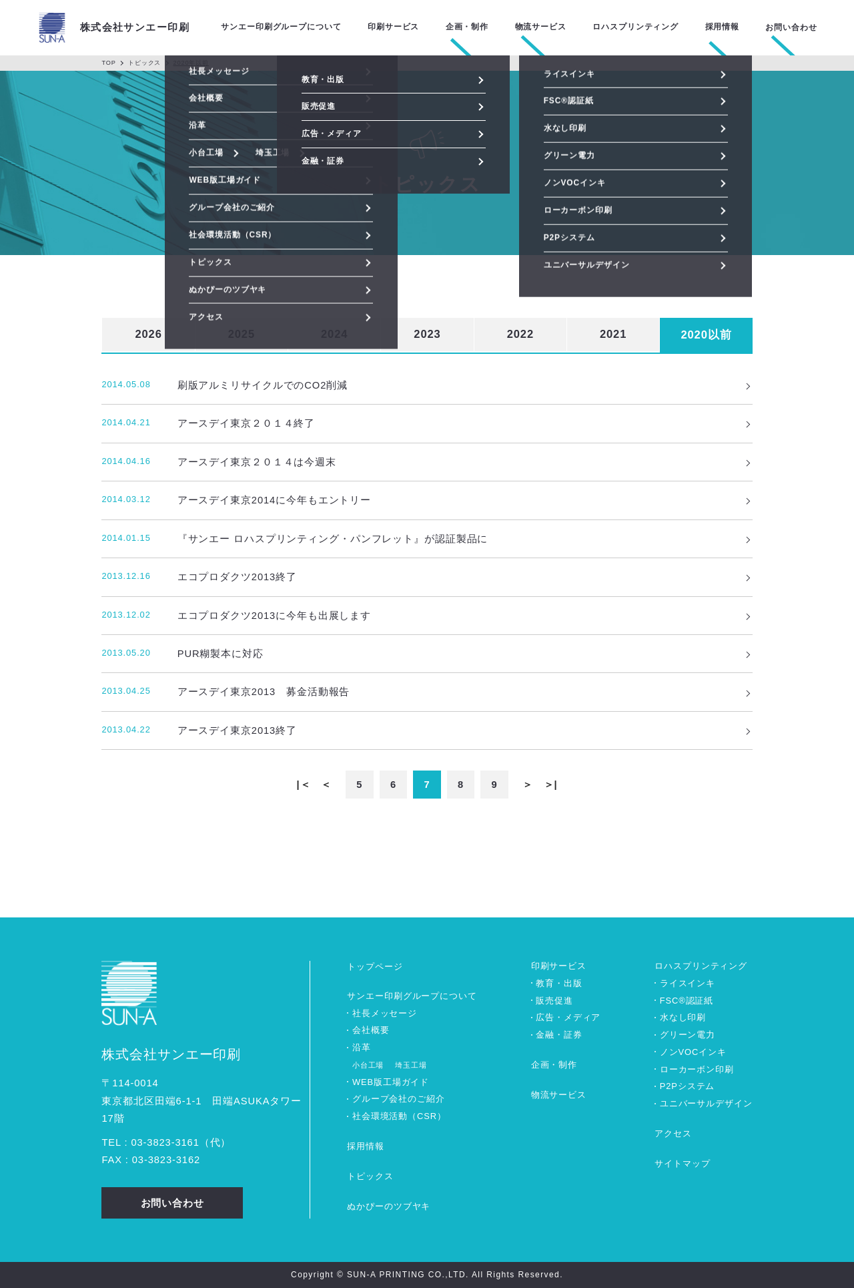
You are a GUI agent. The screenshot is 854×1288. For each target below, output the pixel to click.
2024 (334, 334)
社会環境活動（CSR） (399, 1116)
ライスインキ (687, 983)
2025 (241, 334)
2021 (613, 334)
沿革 (361, 1047)
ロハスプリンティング (701, 966)
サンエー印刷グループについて (411, 996)
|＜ (304, 784)
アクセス (673, 1133)
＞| (551, 784)
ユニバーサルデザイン (706, 1103)
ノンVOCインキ (693, 1052)
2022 (520, 334)
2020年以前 (191, 62)
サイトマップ (682, 1163)
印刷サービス (558, 966)
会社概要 (371, 1030)
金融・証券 (559, 1035)
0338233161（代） (181, 1142)
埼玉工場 (411, 1065)
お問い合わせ (791, 27)
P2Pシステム (687, 1086)
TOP (108, 62)
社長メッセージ (384, 1013)
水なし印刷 (683, 1017)
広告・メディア (568, 1017)
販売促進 (554, 1001)
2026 (148, 334)
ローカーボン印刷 (697, 1069)
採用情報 (365, 1146)
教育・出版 (559, 983)
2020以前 (706, 335)
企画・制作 (554, 1065)
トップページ (374, 966)
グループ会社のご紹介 (398, 1099)
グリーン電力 (687, 1035)
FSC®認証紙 (686, 1001)
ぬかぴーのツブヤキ (388, 1206)
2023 (427, 334)
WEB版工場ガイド (390, 1082)
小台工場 (368, 1065)
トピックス (144, 62)
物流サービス (558, 1095)
